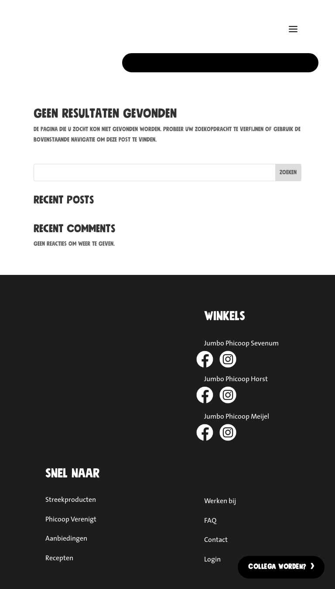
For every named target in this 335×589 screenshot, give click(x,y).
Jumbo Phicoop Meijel (236, 416)
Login (212, 559)
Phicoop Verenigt (70, 519)
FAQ (210, 520)
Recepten (59, 557)
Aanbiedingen (66, 538)
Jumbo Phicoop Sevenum (241, 343)
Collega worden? (277, 566)
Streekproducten (70, 499)
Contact (216, 539)
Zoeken (288, 172)
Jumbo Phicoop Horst (236, 378)
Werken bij (220, 500)
